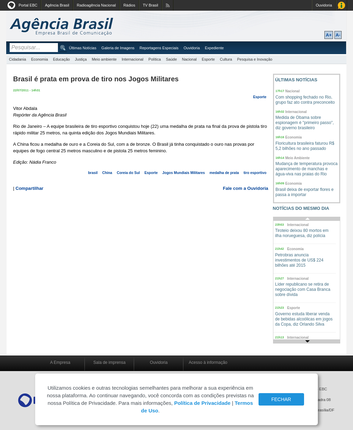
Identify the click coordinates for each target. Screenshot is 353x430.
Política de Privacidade (202, 403)
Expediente (214, 48)
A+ (329, 35)
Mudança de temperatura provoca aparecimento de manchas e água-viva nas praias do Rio (306, 168)
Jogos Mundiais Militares (183, 173)
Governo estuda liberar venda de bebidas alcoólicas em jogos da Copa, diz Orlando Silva (304, 319)
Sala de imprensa (109, 362)
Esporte (208, 59)
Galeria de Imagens (117, 48)
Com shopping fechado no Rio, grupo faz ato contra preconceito (305, 100)
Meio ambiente (104, 59)
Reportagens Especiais (159, 48)
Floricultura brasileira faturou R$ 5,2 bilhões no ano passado (304, 146)
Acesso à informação (208, 362)
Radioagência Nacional (96, 5)
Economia (39, 59)
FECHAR (281, 399)
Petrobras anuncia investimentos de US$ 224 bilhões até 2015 (299, 260)
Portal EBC (28, 5)
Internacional (132, 59)
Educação (61, 59)
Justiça (81, 59)
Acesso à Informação (341, 5)
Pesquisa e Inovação (254, 59)
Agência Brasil (57, 5)
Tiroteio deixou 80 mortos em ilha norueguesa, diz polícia (302, 233)
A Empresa (60, 362)
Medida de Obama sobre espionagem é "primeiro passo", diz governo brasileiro (304, 122)
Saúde (171, 59)
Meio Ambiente (297, 158)
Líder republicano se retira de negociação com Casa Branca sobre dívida (302, 289)
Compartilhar (29, 188)
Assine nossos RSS (167, 5)
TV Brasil (150, 5)
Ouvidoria (324, 5)
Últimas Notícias (82, 48)
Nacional (189, 59)
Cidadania (17, 59)
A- (338, 35)
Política (155, 59)
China (107, 173)
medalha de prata (224, 173)
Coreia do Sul (128, 173)
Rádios (129, 5)
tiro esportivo (254, 173)
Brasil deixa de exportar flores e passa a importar (304, 192)
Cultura (226, 59)
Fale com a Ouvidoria (246, 188)
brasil (93, 173)
